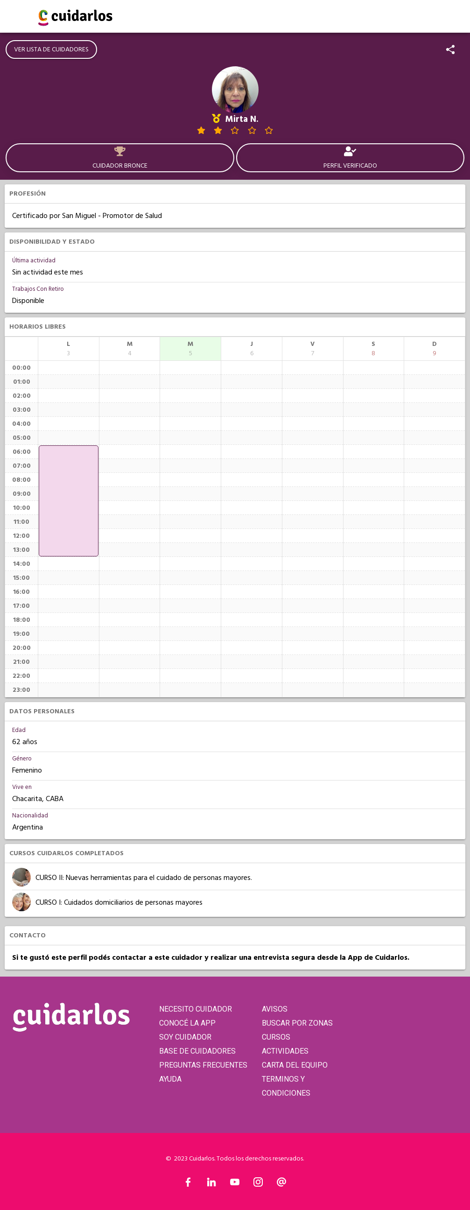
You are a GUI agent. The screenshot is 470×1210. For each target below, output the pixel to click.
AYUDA (170, 1079)
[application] (68, 500)
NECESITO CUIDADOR (195, 1009)
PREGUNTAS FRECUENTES (203, 1065)
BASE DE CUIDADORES (197, 1051)
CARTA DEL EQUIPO (295, 1065)
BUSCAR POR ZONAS (297, 1023)
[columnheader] (68, 348)
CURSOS (276, 1037)
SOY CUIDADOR (185, 1037)
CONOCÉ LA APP (187, 1023)
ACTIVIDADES (285, 1051)
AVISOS (275, 1009)
